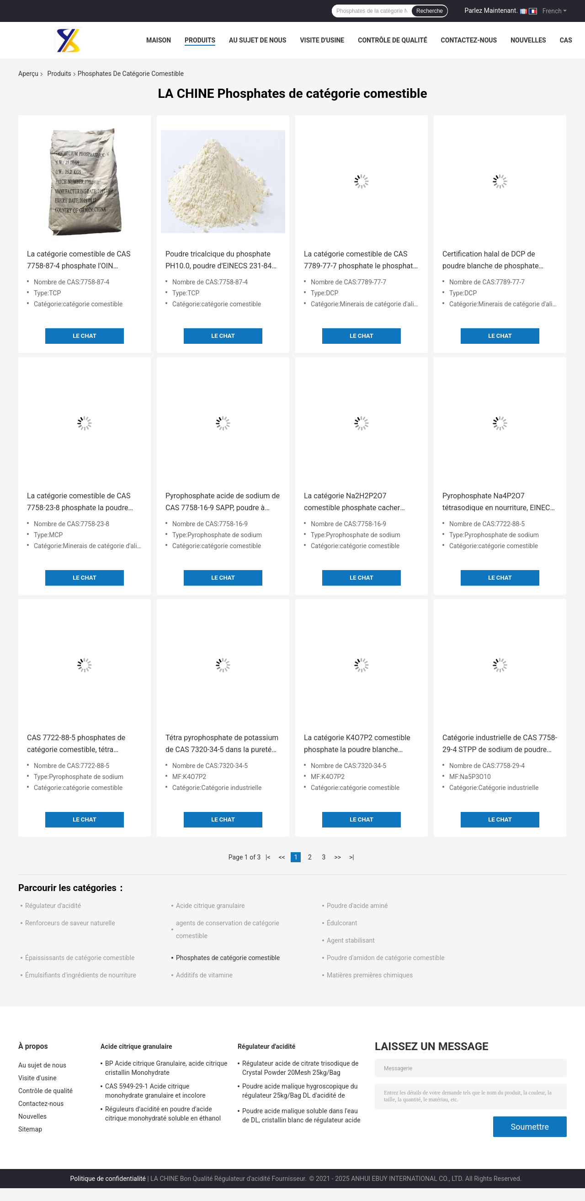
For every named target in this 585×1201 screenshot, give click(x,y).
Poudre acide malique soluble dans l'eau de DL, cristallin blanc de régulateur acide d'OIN (301, 1116)
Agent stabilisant (351, 940)
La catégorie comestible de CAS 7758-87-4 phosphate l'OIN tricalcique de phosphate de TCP (79, 261)
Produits (200, 40)
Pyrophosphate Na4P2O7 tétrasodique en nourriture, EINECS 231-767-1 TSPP (498, 502)
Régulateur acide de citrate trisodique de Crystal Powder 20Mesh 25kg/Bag (300, 1068)
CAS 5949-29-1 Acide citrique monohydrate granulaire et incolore (155, 1091)
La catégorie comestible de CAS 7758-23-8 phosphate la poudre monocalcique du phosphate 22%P (83, 502)
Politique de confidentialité (108, 1178)
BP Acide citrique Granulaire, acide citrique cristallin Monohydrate (166, 1068)
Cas (566, 40)
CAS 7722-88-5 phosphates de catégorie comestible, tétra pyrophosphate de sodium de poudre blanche (76, 744)
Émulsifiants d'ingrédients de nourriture (80, 975)
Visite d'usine (322, 40)
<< (282, 857)
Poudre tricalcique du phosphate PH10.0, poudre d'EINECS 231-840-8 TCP (221, 261)
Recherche (429, 11)
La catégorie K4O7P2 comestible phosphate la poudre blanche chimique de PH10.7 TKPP (357, 744)
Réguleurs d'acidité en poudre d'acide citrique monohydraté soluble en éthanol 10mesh (163, 1115)
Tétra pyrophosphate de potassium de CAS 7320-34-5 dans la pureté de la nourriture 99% (221, 744)
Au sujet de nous (257, 40)
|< (268, 857)
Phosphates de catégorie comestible (228, 957)
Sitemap (30, 1129)
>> (337, 857)
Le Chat (84, 335)
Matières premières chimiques (370, 975)
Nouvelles (528, 40)
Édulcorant (342, 923)
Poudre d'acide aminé (357, 905)
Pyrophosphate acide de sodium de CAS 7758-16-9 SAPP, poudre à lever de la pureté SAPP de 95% (222, 502)
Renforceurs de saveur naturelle (70, 923)
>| (351, 857)
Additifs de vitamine (204, 975)
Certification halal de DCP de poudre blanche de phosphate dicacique (490, 261)
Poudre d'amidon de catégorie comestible (386, 957)
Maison (158, 40)
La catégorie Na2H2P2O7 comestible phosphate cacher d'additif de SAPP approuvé (352, 502)
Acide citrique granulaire (210, 905)
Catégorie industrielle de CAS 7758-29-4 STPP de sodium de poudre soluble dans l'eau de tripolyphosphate (499, 744)
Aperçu (28, 73)
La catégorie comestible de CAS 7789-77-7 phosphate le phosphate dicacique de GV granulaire (360, 261)
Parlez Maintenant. (491, 10)
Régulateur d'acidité (53, 905)
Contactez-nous (469, 40)
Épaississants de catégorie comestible (79, 957)
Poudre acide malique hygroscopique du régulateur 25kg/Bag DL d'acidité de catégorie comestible (300, 1092)
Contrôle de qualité (392, 40)
